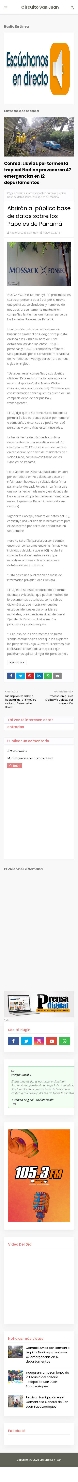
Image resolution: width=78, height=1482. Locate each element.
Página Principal (16, 193)
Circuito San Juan (40, 7)
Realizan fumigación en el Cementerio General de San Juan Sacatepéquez (47, 1402)
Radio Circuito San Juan (24, 232)
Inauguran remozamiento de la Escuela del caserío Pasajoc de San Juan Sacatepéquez (47, 1379)
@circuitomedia (21, 1075)
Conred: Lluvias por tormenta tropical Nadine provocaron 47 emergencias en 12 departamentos (37, 172)
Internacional (35, 193)
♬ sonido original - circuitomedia (32, 1100)
